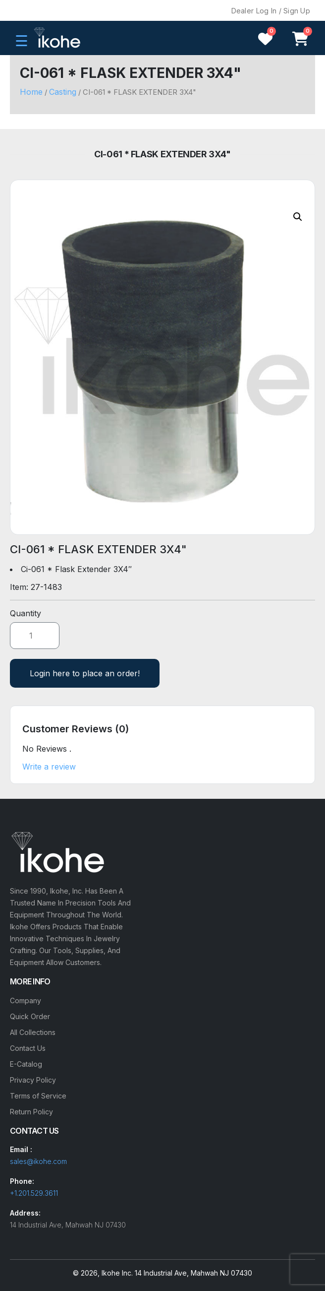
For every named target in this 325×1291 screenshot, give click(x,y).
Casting (62, 92)
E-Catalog (26, 1064)
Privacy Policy (33, 1080)
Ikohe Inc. (117, 1273)
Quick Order (30, 1016)
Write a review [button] (49, 767)
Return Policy (31, 1111)
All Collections (32, 1032)
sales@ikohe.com (38, 1161)
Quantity (25, 613)
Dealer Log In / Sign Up (270, 10)
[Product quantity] (34, 635)
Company (25, 1000)
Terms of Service (38, 1096)
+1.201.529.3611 (34, 1193)
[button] (298, 217)
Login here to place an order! (85, 673)
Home (31, 92)
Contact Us (28, 1048)
